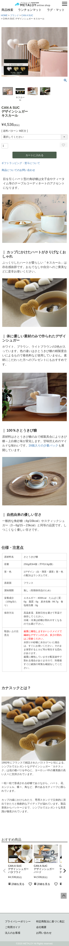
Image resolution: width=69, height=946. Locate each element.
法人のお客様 (12, 932)
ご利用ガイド (12, 927)
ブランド (14, 15)
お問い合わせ (44, 932)
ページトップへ (64, 896)
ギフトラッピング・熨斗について (20, 163)
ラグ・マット (56, 9)
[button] (4, 871)
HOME (4, 15)
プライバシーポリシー (18, 921)
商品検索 (7, 9)
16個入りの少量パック (43, 445)
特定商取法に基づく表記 (50, 921)
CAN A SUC (27, 15)
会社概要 (41, 927)
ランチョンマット (29, 9)
